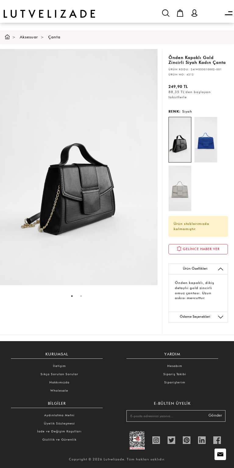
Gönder (215, 415)
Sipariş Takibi (174, 374)
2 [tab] (81, 296)
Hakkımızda (59, 382)
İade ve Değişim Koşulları (59, 431)
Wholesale (59, 390)
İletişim (59, 366)
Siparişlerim (174, 382)
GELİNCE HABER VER (198, 248)
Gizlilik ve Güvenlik (59, 439)
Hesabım (174, 366)
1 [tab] (72, 296)
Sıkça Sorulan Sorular (59, 374)
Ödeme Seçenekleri (202, 317)
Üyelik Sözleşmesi (59, 423)
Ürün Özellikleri (203, 269)
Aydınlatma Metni (59, 415)
